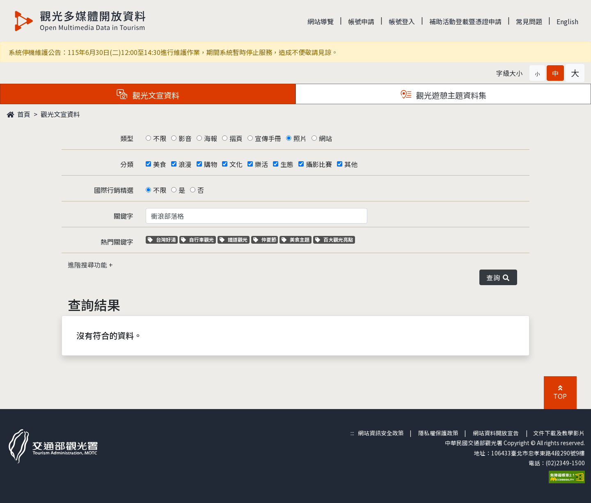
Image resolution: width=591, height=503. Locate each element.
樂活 (261, 164)
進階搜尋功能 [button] (88, 265)
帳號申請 (361, 21)
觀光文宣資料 (60, 114)
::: (352, 433)
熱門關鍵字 (117, 242)
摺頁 (236, 138)
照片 (300, 138)
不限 (159, 138)
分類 (126, 164)
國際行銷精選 (113, 190)
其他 (350, 164)
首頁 (18, 114)
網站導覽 (320, 21)
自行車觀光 (197, 239)
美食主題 (297, 239)
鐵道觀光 (235, 239)
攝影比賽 (319, 164)
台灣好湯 (163, 239)
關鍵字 (123, 216)
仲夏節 (265, 239)
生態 (286, 164)
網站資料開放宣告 (496, 433)
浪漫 (185, 164)
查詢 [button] (498, 277)
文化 (236, 164)
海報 (210, 138)
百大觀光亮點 (334, 239)
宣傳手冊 (268, 138)
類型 (126, 138)
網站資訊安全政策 (381, 433)
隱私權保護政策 (438, 433)
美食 (159, 164)
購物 (210, 164)
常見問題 (529, 21)
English (567, 21)
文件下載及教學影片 (559, 433)
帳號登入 (402, 21)
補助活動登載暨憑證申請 (465, 21)
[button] (537, 73)
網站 (325, 138)
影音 (185, 138)
